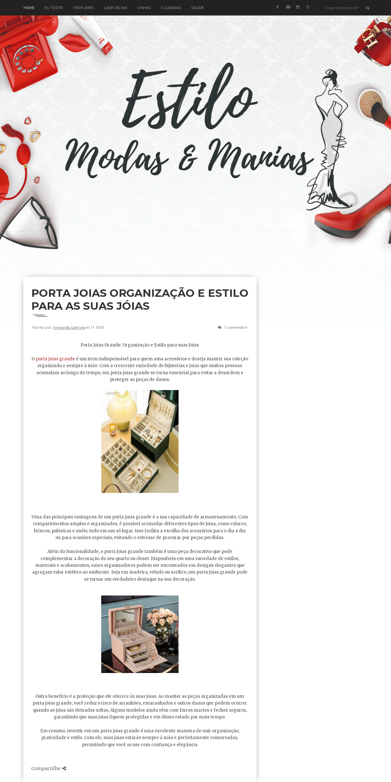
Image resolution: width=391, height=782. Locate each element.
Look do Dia (115, 7)
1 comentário (235, 327)
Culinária (171, 7)
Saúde (197, 7)
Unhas (144, 7)
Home (29, 7)
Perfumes (83, 7)
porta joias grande (56, 359)
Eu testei (54, 7)
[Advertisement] (140, 260)
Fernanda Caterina (69, 327)
